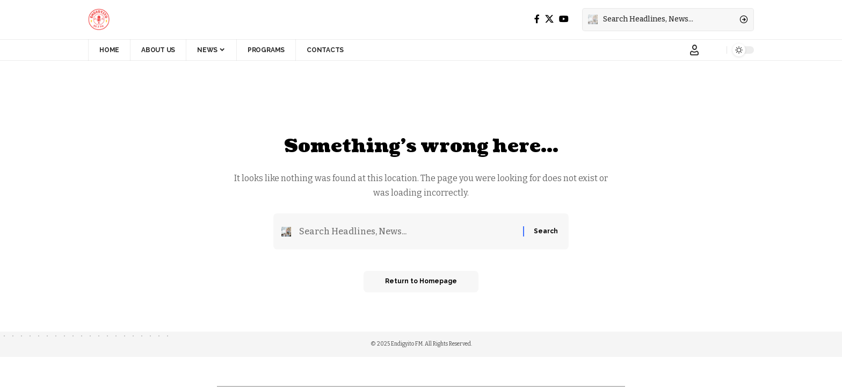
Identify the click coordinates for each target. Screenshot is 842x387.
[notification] (715, 50)
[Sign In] (694, 50)
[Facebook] (537, 19)
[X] (549, 19)
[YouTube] (563, 19)
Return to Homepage (421, 281)
